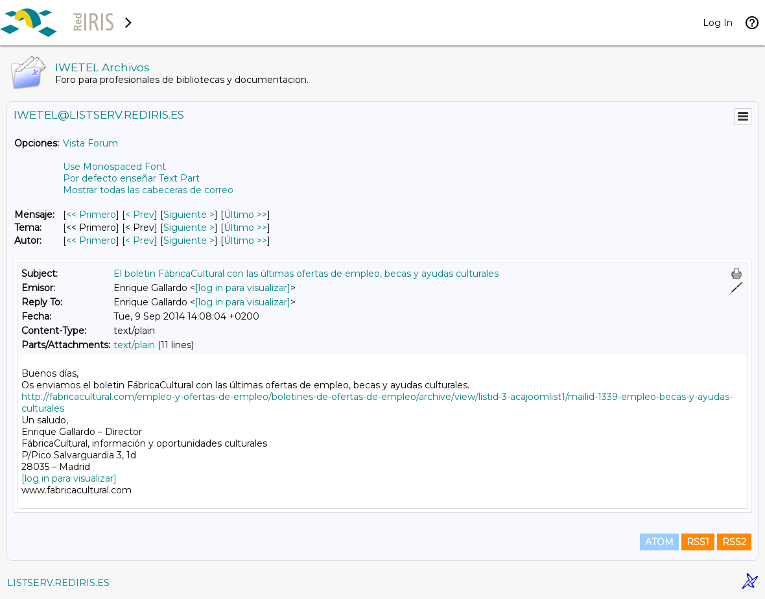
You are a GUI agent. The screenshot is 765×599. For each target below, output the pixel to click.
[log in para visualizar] (242, 288)
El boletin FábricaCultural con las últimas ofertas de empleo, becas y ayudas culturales (306, 273)
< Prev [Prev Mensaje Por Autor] (139, 240)
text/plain (134, 345)
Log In (718, 23)
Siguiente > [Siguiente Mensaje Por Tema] (189, 227)
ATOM (659, 542)
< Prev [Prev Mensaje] (139, 214)
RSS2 (734, 542)
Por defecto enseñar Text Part (131, 178)
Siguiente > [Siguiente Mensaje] (189, 214)
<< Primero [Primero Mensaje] (91, 214)
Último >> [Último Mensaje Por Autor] (245, 240)
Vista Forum (90, 143)
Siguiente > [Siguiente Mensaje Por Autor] (189, 240)
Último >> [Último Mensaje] (245, 214)
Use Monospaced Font (114, 166)
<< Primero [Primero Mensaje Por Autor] (91, 240)
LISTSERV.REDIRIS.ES (58, 583)
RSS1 (698, 542)
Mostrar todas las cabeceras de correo (148, 190)
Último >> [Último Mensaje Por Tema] (245, 227)
